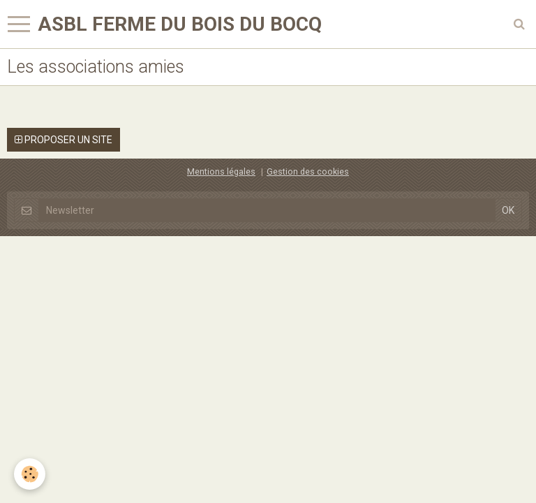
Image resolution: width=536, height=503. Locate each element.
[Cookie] (29, 474)
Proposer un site (63, 139)
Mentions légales (221, 171)
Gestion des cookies (308, 171)
